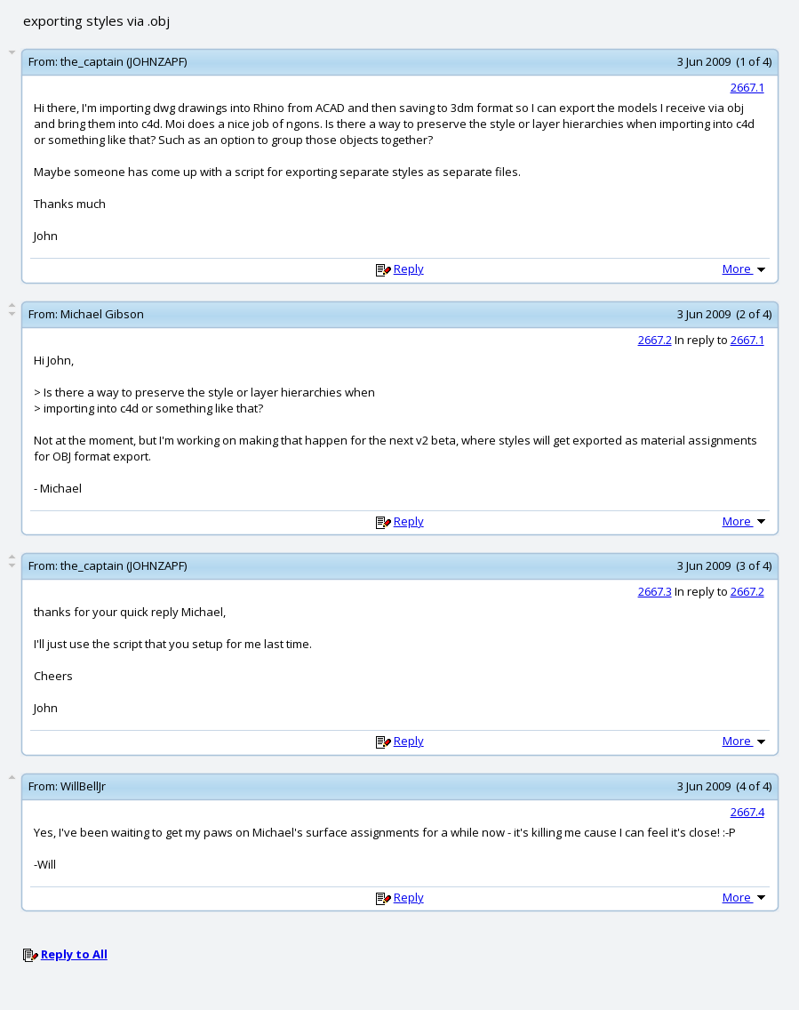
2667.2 (655, 340)
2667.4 (747, 812)
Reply (409, 269)
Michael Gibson (102, 314)
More (746, 269)
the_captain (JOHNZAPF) (123, 61)
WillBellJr (83, 786)
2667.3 (655, 591)
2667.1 (747, 87)
